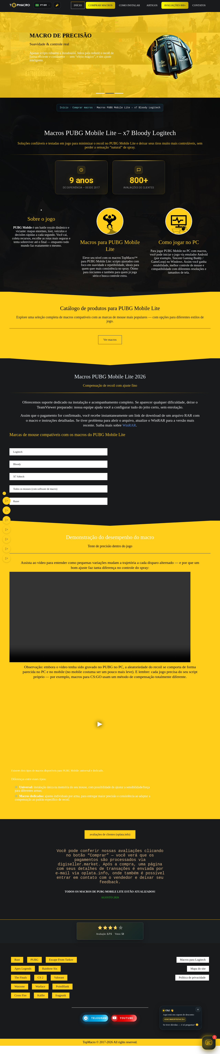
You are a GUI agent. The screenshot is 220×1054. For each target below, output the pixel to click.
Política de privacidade (192, 985)
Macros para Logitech (193, 968)
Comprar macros (100, 5)
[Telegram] (95, 1026)
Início (78, 5)
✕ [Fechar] (198, 1009)
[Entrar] (57, 5)
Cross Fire (20, 1003)
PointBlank (62, 994)
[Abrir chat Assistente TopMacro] (209, 1043)
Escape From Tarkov (61, 968)
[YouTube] (124, 1026)
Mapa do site (198, 976)
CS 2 (40, 985)
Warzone (19, 994)
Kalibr (41, 1003)
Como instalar (129, 5)
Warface (40, 994)
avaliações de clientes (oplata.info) (110, 834)
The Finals (20, 985)
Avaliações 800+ (175, 5)
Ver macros (110, 339)
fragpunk (61, 1003)
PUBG (34, 968)
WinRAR (129, 425)
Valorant (59, 985)
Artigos (151, 5)
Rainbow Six (49, 976)
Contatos (199, 5)
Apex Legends (22, 976)
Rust (17, 968)
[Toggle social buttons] (4, 493)
